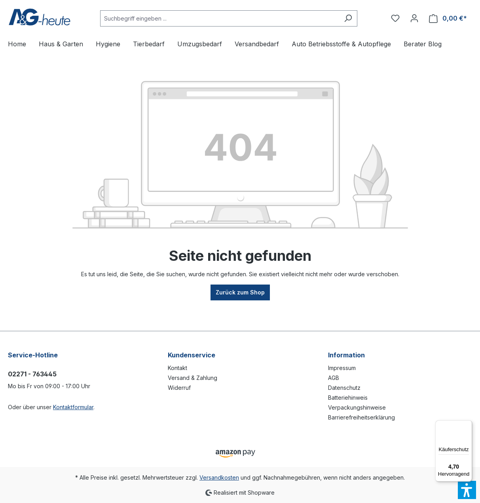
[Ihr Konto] (414, 18)
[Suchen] (348, 18)
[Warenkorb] (448, 18)
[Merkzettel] (395, 18)
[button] (467, 490)
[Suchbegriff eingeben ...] (219, 18)
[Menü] (467, 425)
